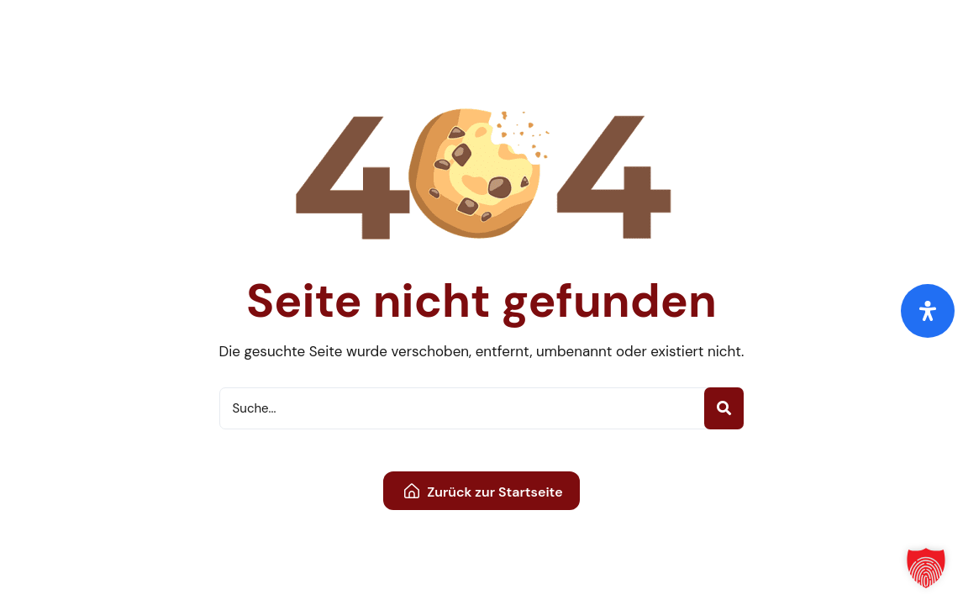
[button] (926, 568)
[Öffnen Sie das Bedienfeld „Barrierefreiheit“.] (928, 311)
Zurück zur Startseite (483, 492)
